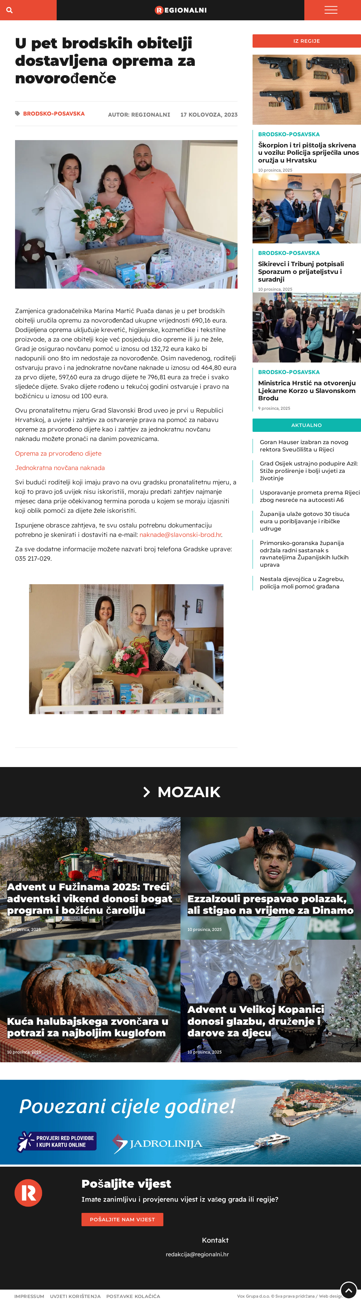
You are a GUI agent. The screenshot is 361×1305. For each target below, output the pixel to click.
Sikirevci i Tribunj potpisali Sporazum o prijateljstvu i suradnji (301, 273)
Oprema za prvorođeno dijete (58, 454)
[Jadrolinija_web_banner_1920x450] (180, 1163)
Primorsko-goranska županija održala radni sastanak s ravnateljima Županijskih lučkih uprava (304, 555)
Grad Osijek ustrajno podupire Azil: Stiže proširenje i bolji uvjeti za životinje (309, 472)
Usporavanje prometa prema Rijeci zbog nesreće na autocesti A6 (310, 497)
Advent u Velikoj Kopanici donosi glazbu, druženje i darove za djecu (255, 1022)
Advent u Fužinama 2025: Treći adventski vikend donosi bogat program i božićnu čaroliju (89, 899)
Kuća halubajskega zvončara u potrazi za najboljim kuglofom (88, 1028)
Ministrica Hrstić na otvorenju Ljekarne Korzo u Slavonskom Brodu (307, 392)
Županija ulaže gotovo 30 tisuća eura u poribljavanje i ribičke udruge (305, 522)
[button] (9, 10)
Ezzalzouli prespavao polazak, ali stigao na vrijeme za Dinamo (270, 906)
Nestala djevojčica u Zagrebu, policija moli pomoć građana (302, 584)
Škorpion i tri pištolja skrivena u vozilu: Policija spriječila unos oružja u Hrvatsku (308, 154)
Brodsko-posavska (54, 114)
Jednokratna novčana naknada (60, 469)
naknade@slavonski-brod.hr (180, 536)
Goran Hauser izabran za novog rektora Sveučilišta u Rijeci (304, 447)
